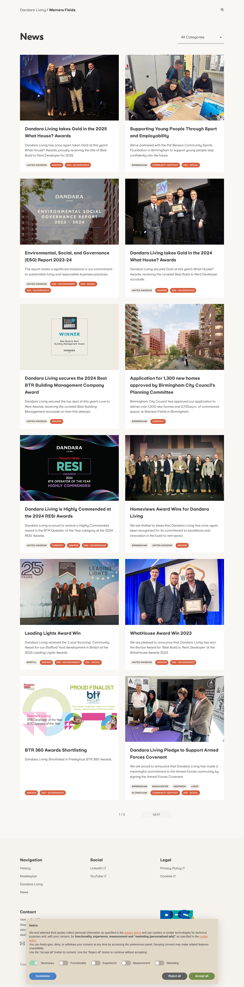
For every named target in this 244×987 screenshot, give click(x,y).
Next (156, 814)
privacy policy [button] (132, 932)
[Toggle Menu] (222, 10)
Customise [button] (43, 976)
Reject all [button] (174, 976)
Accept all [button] (201, 976)
